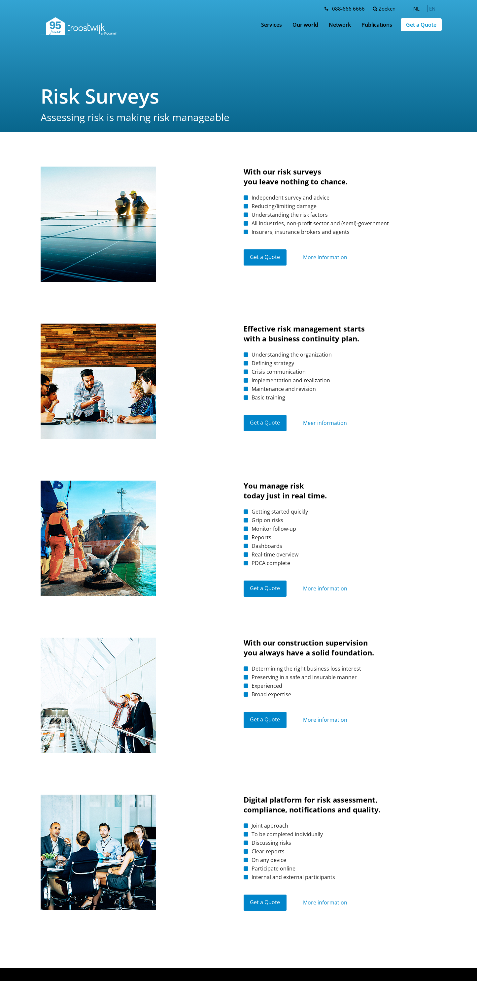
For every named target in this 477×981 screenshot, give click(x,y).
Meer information (325, 423)
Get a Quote (421, 24)
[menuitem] (416, 8)
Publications (376, 24)
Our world (305, 24)
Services (271, 24)
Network (340, 24)
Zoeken (384, 8)
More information (325, 257)
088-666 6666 (348, 8)
